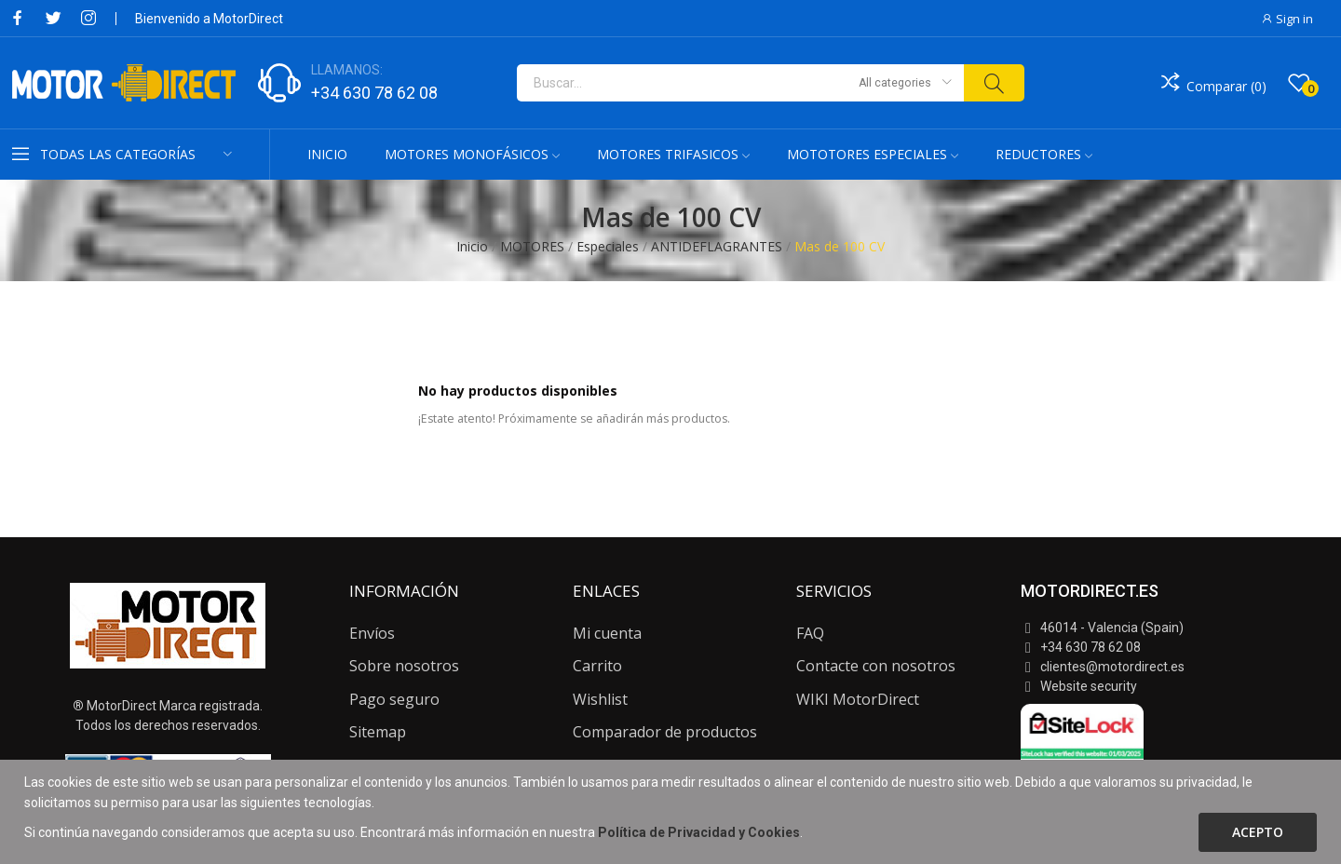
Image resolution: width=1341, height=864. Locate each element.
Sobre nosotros (404, 665)
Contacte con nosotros (875, 665)
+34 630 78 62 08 (374, 92)
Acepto (1257, 832)
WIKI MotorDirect (857, 699)
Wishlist (600, 699)
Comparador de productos (665, 732)
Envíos (372, 633)
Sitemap (377, 732)
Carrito (597, 665)
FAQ (810, 633)
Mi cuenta (607, 633)
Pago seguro (394, 699)
